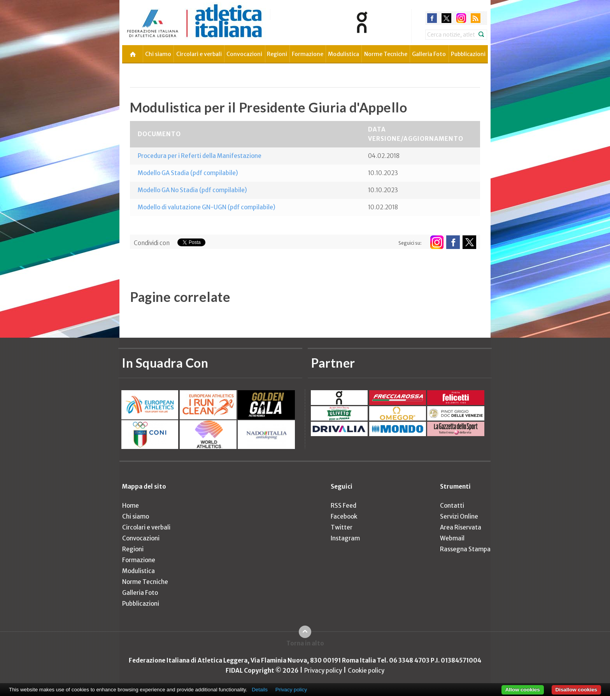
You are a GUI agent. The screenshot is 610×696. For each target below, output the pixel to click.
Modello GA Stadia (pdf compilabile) (188, 173)
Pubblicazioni (468, 54)
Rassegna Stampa (465, 549)
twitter (446, 18)
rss (475, 18)
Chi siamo (158, 54)
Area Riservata (460, 527)
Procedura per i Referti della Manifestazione (199, 156)
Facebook (344, 516)
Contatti (452, 505)
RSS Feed (343, 505)
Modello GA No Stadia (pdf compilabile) (192, 190)
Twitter (341, 527)
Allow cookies (522, 689)
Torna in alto (305, 643)
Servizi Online (459, 516)
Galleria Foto (429, 54)
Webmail (452, 538)
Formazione (307, 54)
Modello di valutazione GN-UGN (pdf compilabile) (206, 207)
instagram (461, 18)
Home (130, 505)
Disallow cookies (576, 689)
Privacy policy (323, 670)
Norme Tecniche (385, 54)
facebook (432, 18)
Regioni (277, 54)
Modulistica (343, 54)
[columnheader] (245, 134)
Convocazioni (244, 54)
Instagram (345, 538)
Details (260, 689)
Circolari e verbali (199, 54)
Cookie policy (366, 670)
